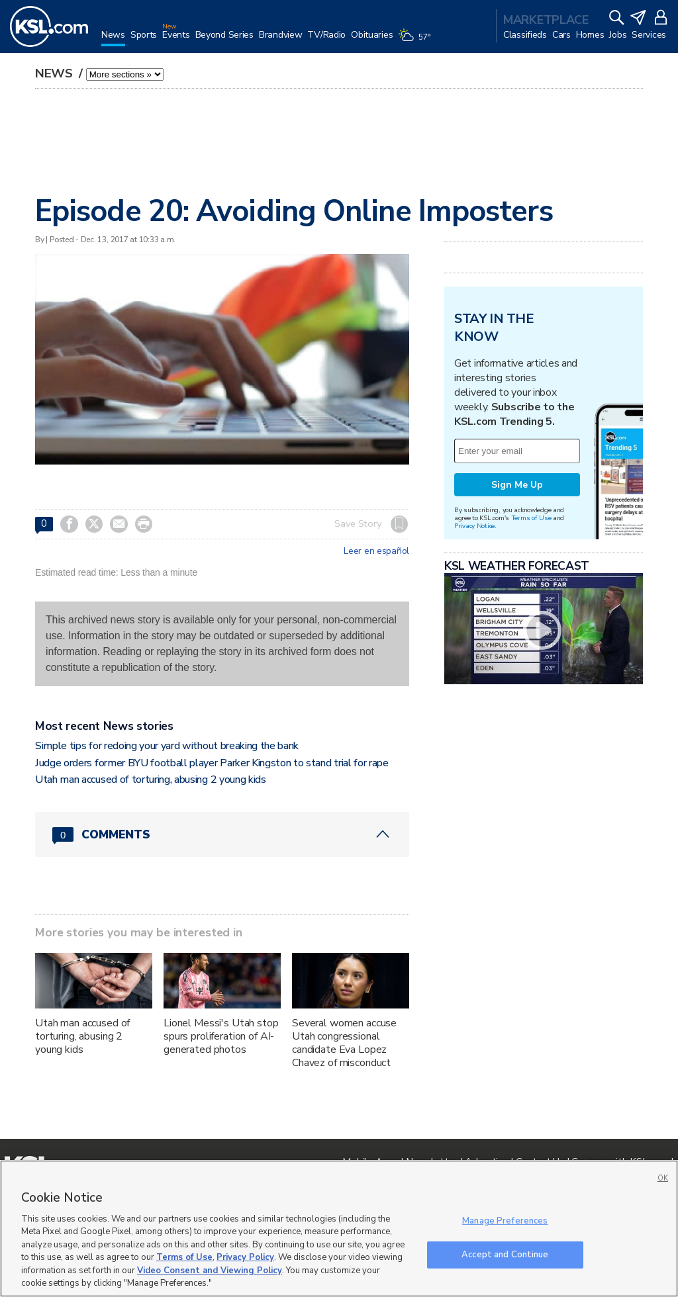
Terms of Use (531, 518)
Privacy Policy (245, 1257)
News (55, 73)
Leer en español (376, 551)
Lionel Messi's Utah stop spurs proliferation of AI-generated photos (221, 1036)
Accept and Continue (504, 1254)
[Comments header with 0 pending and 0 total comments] (222, 834)
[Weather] (416, 41)
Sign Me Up (517, 484)
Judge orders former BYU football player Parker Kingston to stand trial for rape (212, 763)
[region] (339, 1228)
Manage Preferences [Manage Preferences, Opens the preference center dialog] (505, 1221)
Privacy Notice (474, 525)
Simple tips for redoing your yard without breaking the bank (167, 745)
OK (662, 1178)
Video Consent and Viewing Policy (209, 1270)
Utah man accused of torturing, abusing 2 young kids (150, 779)
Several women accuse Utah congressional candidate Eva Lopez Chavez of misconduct (344, 1043)
